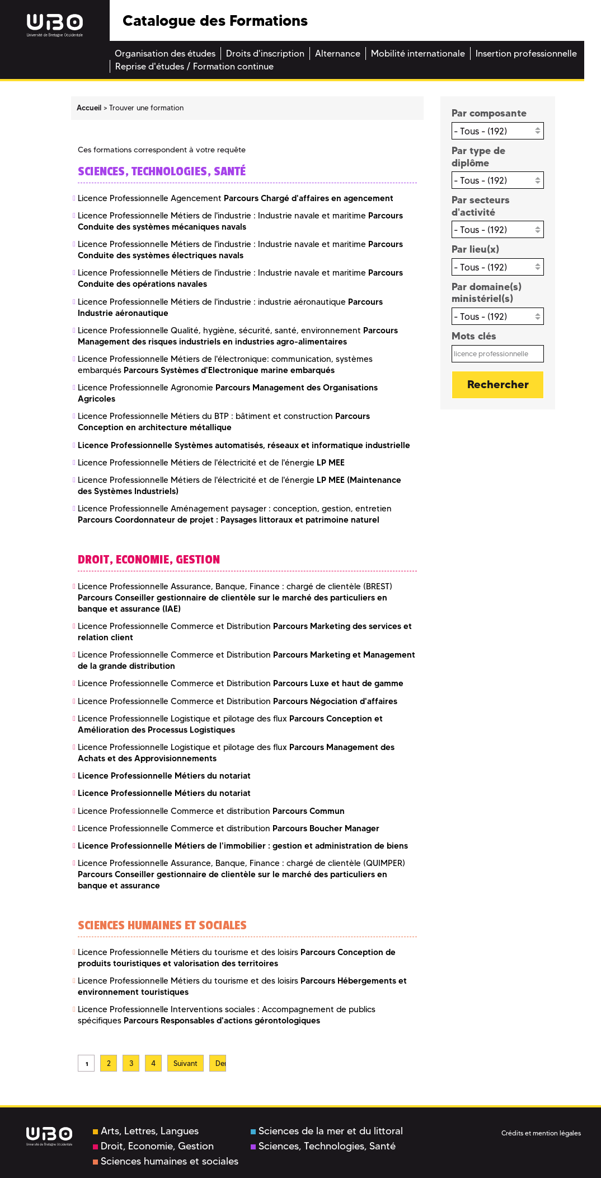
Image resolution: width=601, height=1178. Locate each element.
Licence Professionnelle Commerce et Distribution (240, 683)
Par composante (489, 113)
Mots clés (474, 336)
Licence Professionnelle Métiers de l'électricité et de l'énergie (211, 463)
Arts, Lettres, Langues (146, 1131)
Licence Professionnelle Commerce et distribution (211, 811)
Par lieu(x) (475, 249)
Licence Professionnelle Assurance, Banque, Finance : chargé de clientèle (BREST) (235, 597)
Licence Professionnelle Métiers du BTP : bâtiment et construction (224, 421)
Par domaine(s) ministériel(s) (487, 293)
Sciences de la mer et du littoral (327, 1131)
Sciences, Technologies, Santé (323, 1146)
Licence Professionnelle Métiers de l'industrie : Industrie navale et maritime (240, 221)
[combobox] (498, 130)
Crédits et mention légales (541, 1133)
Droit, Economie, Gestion (153, 1146)
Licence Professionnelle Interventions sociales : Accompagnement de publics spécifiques (226, 1015)
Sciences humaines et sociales (165, 1161)
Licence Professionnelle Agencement (235, 198)
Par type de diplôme (478, 157)
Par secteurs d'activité (481, 206)
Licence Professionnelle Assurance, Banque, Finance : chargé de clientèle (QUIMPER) (241, 874)
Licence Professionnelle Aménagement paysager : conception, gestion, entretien (235, 514)
